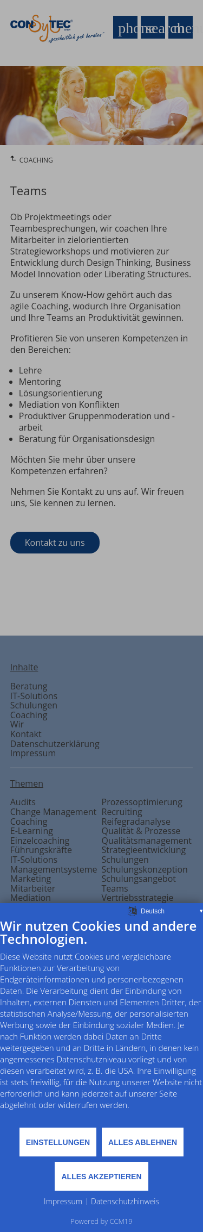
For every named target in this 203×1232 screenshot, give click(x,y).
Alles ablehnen (142, 1142)
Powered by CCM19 (101, 1221)
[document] (101, 1022)
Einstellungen (58, 1142)
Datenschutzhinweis (125, 1201)
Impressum (63, 1201)
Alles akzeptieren (101, 1176)
